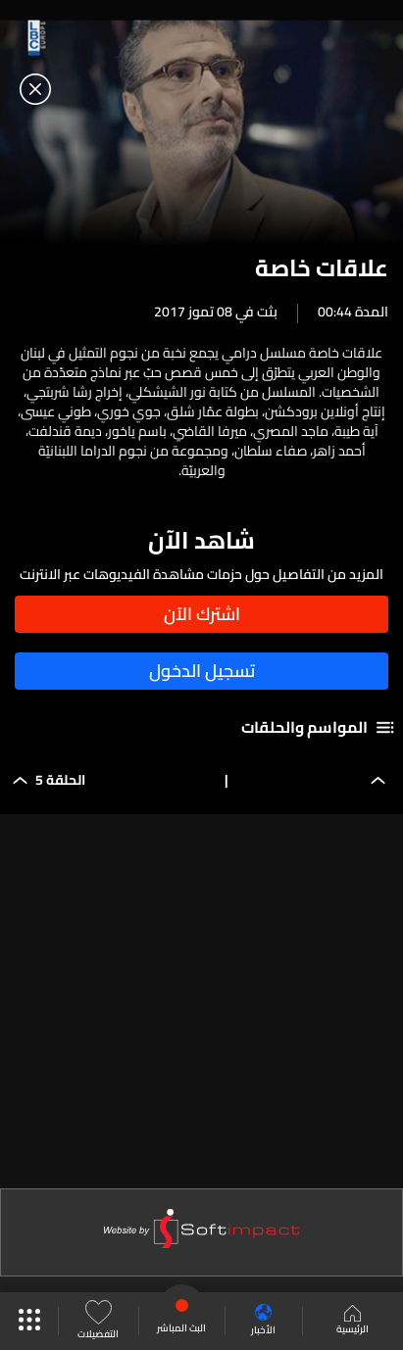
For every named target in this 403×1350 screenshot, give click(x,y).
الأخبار (263, 1321)
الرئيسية (352, 1321)
